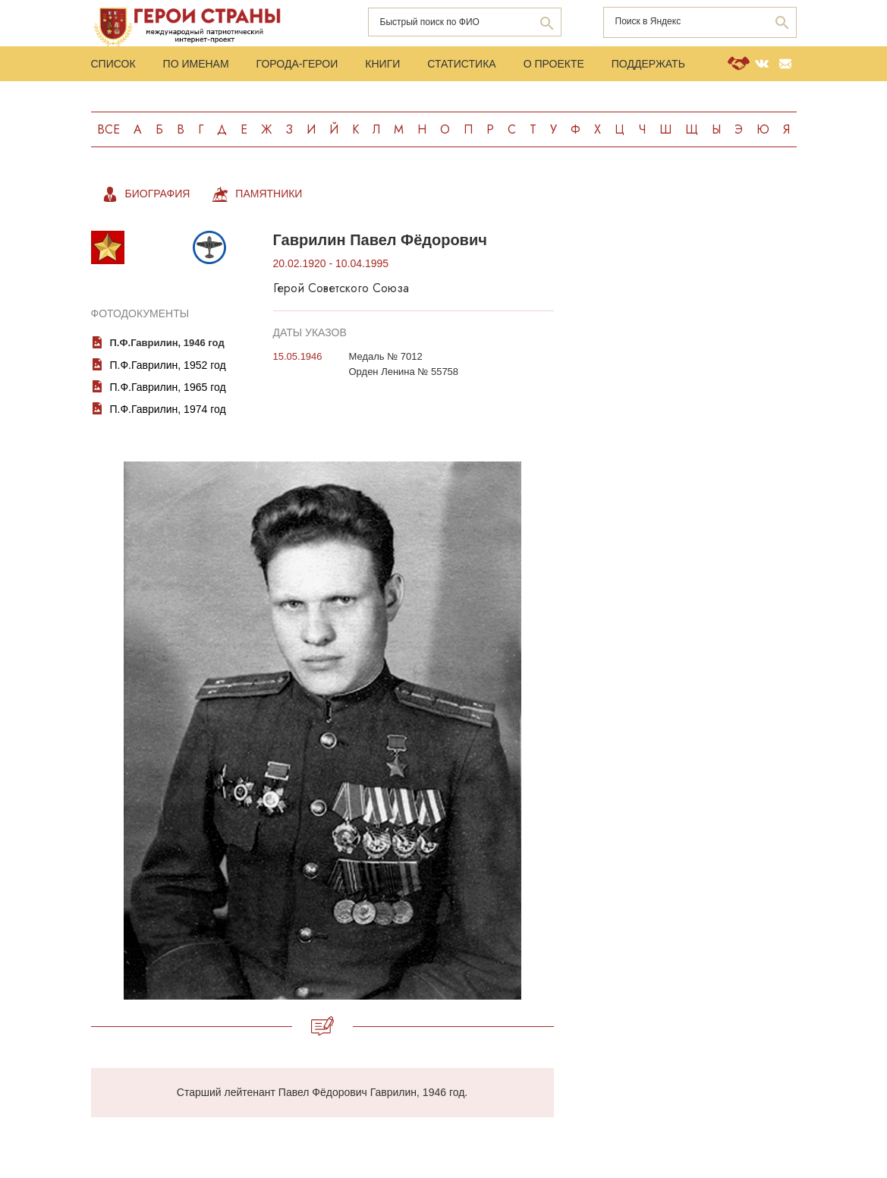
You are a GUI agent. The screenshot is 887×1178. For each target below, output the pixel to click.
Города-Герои (297, 64)
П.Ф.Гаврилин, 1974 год (168, 409)
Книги (382, 64)
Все (108, 129)
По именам (196, 64)
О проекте (554, 64)
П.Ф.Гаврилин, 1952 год (168, 365)
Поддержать (648, 64)
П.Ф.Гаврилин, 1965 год (168, 387)
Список (113, 64)
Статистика (461, 64)
